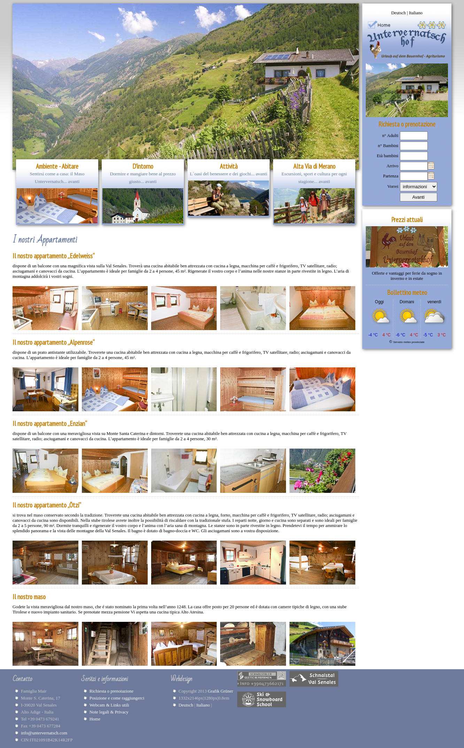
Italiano (416, 12)
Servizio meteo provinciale (409, 342)
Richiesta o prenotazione (112, 691)
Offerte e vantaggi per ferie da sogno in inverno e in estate (407, 276)
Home (95, 719)
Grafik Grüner (221, 691)
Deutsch (399, 12)
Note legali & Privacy (109, 712)
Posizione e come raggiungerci (117, 698)
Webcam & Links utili (109, 705)
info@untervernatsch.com (44, 733)
